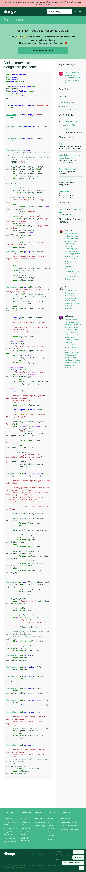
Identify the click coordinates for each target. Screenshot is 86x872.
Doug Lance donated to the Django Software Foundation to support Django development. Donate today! (73, 78)
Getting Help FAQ (41, 818)
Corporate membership (69, 822)
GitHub (50, 818)
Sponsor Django (66, 818)
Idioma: (78, 857)
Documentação (15, 20)
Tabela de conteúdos (68, 103)
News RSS (51, 839)
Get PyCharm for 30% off (43, 50)
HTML (75, 209)
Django (10, 12)
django (68, 129)
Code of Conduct (9, 838)
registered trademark (60, 865)
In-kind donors (37, 854)
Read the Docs (73, 214)
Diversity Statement (10, 842)
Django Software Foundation (20, 865)
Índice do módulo (71, 155)
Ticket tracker (64, 191)
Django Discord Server (67, 169)
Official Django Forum (67, 180)
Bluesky (50, 832)
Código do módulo (69, 125)
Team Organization (10, 828)
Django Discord (40, 822)
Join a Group (25, 818)
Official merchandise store (70, 826)
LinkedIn (51, 835)
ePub (60, 212)
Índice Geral (65, 106)
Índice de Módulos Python (70, 110)
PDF (79, 209)
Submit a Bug (25, 828)
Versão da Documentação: (73, 863)
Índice (61, 155)
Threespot (61, 855)
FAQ (60, 144)
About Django (8, 818)
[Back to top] (81, 868)
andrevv (61, 859)
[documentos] (11, 115)
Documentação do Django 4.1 (71, 121)
